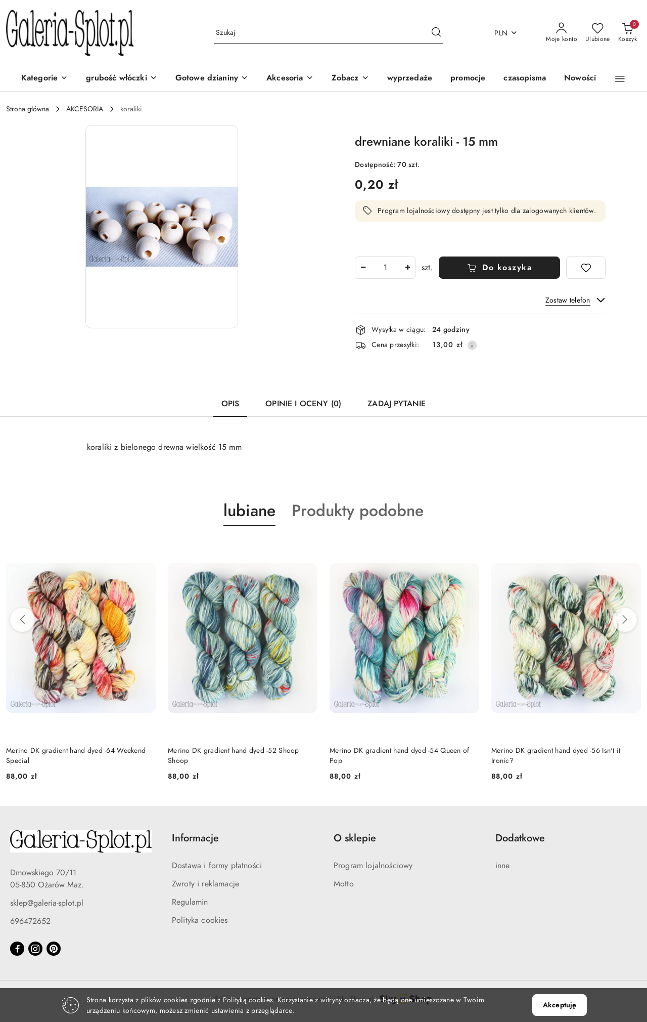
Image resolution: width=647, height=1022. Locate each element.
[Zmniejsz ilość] (363, 267)
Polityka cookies (200, 920)
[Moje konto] (561, 33)
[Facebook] (17, 949)
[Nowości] (580, 79)
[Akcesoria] (289, 79)
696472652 (30, 921)
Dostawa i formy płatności (217, 865)
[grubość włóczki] (121, 79)
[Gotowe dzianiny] (211, 79)
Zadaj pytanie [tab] (396, 403)
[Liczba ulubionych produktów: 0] (597, 33)
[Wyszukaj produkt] (328, 33)
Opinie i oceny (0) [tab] (303, 403)
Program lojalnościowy (373, 865)
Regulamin (190, 902)
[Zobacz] (350, 79)
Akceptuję (559, 1005)
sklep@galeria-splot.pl (46, 903)
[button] (620, 79)
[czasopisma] (524, 79)
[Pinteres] (54, 949)
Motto (344, 883)
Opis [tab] (230, 403)
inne (502, 865)
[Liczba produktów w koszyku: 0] (627, 33)
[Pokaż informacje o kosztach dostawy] (472, 345)
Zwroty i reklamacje (205, 883)
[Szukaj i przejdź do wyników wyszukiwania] (436, 32)
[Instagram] (35, 949)
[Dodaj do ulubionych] (586, 268)
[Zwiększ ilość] (407, 267)
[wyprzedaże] (410, 79)
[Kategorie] (44, 79)
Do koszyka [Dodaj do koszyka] (499, 267)
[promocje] (467, 79)
